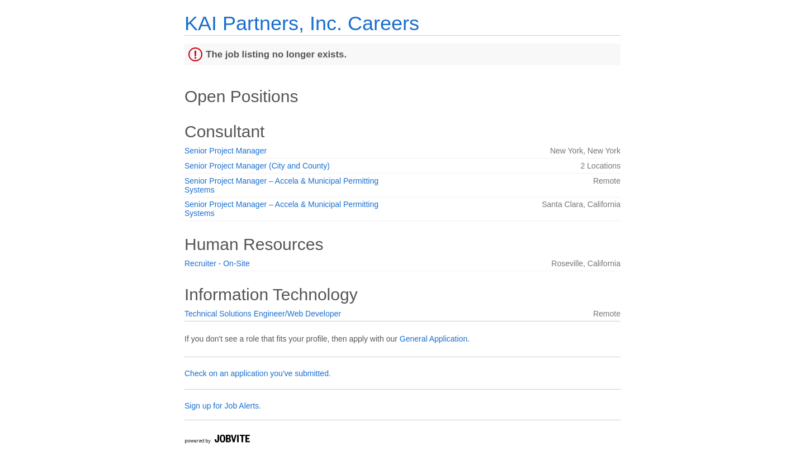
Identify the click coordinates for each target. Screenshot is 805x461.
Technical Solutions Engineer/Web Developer (262, 313)
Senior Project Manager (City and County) (257, 165)
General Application (433, 338)
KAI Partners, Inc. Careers (301, 23)
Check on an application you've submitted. (257, 373)
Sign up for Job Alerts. (222, 405)
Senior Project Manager (225, 150)
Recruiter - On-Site (217, 263)
